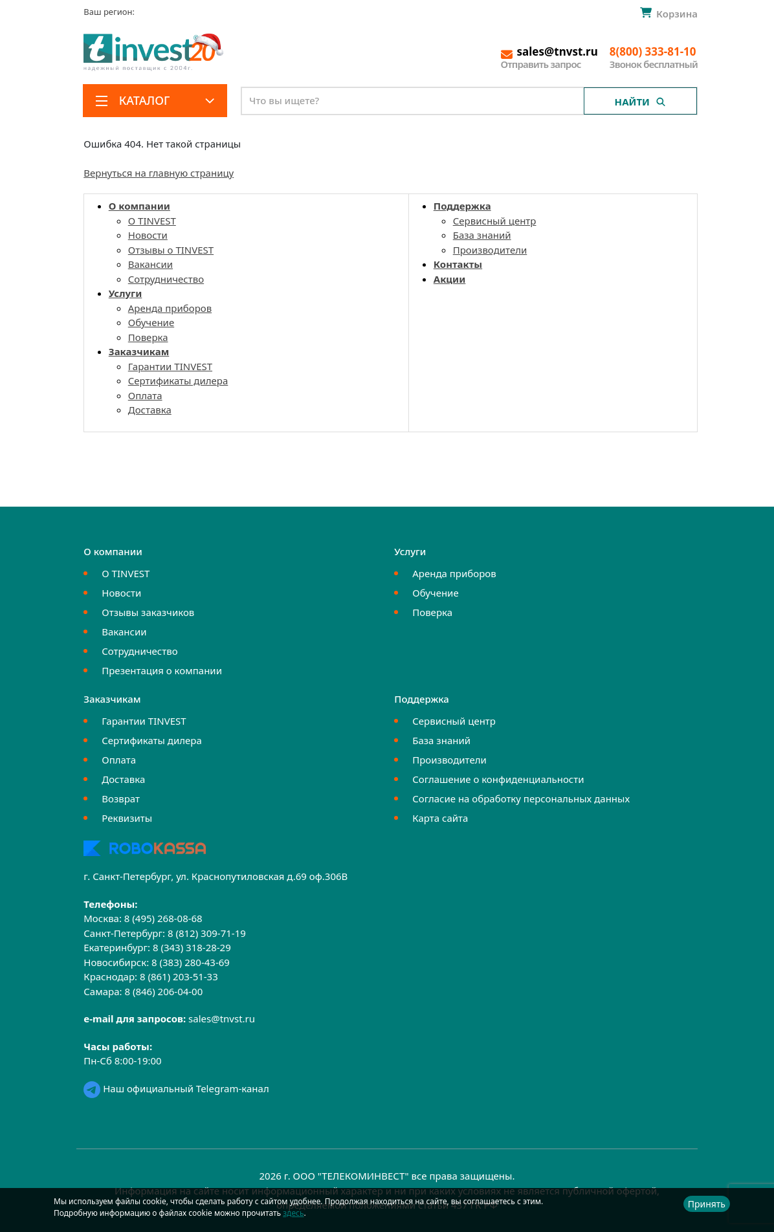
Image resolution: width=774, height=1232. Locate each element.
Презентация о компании (162, 670)
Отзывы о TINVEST (171, 249)
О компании (139, 205)
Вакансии (150, 264)
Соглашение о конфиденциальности (498, 779)
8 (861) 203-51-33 (179, 976)
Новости (148, 234)
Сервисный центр (494, 220)
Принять (706, 1204)
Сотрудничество (166, 278)
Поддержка (462, 205)
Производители (490, 249)
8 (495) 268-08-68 (163, 918)
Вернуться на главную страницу (158, 172)
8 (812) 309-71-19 (207, 933)
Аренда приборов (170, 308)
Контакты (458, 264)
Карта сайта (440, 817)
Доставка (149, 409)
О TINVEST (152, 220)
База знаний (482, 234)
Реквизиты (127, 817)
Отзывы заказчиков (148, 612)
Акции (450, 278)
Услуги (125, 293)
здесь (293, 1212)
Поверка (148, 337)
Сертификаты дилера (178, 380)
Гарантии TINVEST (170, 366)
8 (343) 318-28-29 (192, 947)
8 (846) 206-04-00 (163, 991)
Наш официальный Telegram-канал (176, 1088)
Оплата (145, 395)
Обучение (151, 322)
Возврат (121, 798)
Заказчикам (139, 351)
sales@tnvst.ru (221, 1018)
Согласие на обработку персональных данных (521, 798)
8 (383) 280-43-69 (190, 962)
